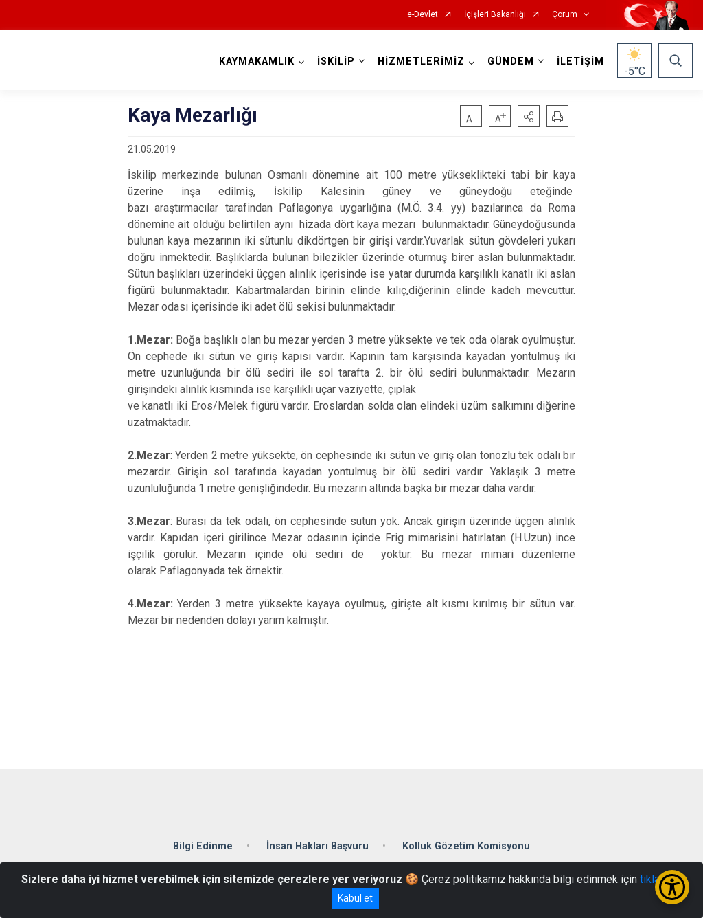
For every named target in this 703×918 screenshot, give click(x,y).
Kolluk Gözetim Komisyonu (466, 846)
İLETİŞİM (580, 61)
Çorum (564, 14)
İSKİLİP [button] (336, 61)
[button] (529, 116)
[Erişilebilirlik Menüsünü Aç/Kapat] (672, 887)
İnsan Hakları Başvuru (317, 846)
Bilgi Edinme (203, 846)
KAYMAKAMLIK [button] (257, 61)
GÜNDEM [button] (510, 61)
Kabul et (355, 898)
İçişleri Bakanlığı (495, 14)
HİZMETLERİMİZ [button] (421, 61)
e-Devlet (422, 14)
